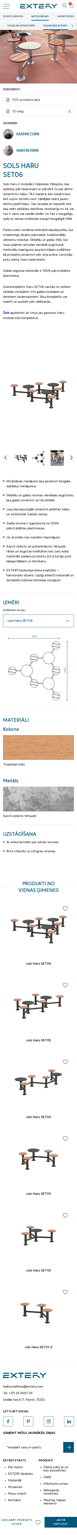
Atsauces (15, 1487)
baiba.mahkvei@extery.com (23, 1386)
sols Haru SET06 (38, 963)
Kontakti (14, 1500)
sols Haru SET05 (38, 1040)
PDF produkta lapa (26, 99)
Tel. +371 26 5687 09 (17, 1393)
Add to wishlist (38, 1522)
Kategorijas (40, 16)
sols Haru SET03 (38, 1194)
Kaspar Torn (27, 134)
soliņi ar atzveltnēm (21, 26)
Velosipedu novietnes (51, 1492)
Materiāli (14, 1480)
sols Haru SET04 (38, 1117)
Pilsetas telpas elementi (55, 1502)
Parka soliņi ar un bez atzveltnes (56, 1469)
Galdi (47, 1477)
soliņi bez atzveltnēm (59, 26)
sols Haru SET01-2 (38, 1347)
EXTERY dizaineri (20, 1473)
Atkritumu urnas (56, 1483)
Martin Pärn (27, 150)
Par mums (15, 1467)
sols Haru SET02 (38, 1270)
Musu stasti (17, 1493)
